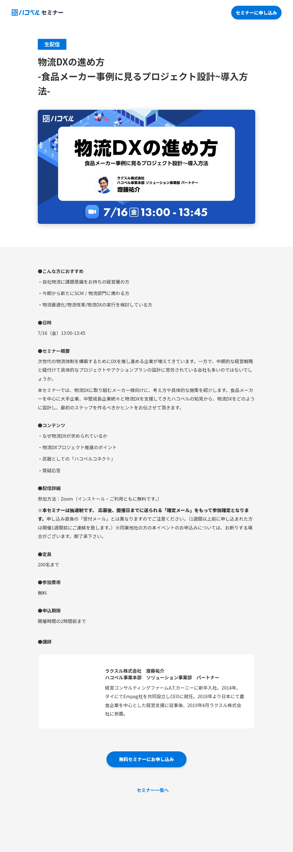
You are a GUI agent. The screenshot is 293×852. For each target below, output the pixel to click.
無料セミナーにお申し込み (146, 759)
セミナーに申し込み (256, 12)
